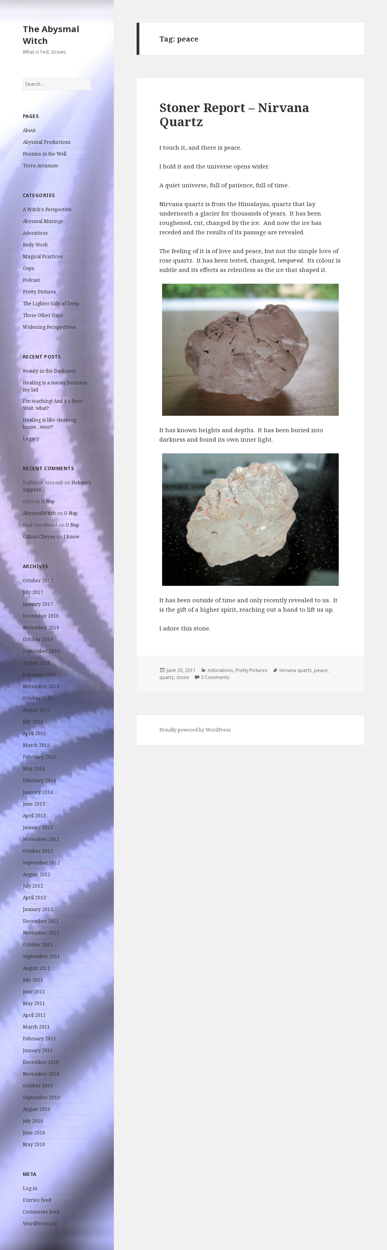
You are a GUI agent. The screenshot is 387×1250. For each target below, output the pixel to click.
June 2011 (34, 991)
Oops (28, 268)
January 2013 (38, 827)
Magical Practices (43, 256)
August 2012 (36, 874)
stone (182, 677)
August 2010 (36, 1109)
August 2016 (36, 662)
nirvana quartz (295, 670)
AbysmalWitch (39, 513)
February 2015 (39, 757)
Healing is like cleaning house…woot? (49, 423)
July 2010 (33, 1121)
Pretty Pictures (39, 291)
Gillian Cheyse (39, 536)
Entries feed (37, 1200)
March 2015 (36, 745)
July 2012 (33, 885)
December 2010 (41, 1062)
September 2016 (41, 651)
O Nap (48, 501)
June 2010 (34, 1132)
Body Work (35, 244)
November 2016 (41, 627)
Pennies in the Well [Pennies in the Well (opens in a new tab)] (44, 153)
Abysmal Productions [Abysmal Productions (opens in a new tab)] (47, 142)
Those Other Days (43, 315)
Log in (30, 1188)
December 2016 (41, 615)
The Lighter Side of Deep (51, 303)
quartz (166, 677)
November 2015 (41, 686)
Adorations (35, 233)
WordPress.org (40, 1223)
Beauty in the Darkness (49, 371)
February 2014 (39, 780)
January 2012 (38, 909)
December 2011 (41, 921)
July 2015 (33, 721)
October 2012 (38, 851)
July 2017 (33, 592)
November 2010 (41, 1074)
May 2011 (34, 1003)
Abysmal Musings (43, 221)
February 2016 (39, 674)
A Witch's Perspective (47, 209)
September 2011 (41, 956)
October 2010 (38, 1085)
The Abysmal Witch (51, 34)
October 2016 (38, 639)
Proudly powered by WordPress (195, 729)
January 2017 (38, 604)
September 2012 (41, 862)
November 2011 (41, 932)
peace (321, 670)
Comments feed (41, 1211)
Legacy (31, 438)
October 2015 (38, 698)
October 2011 (38, 944)
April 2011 (34, 1015)
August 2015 (36, 710)
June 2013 (34, 804)
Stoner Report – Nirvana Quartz (234, 114)
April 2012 (34, 897)
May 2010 (34, 1144)
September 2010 (41, 1097)
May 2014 (34, 768)
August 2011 (36, 968)
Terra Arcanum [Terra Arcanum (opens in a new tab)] (40, 165)
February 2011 (39, 1038)
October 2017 (38, 580)
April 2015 (34, 733)
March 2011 (36, 1027)
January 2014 (38, 792)
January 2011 (38, 1050)
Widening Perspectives (49, 327)
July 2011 (33, 979)
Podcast (31, 280)
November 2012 (41, 839)
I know (71, 536)
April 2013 (34, 815)
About (29, 130)
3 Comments (215, 677)
